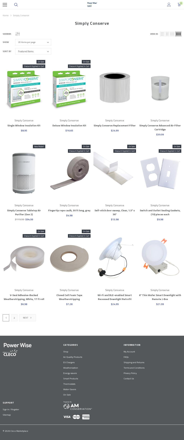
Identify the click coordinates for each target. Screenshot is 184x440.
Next (27, 317)
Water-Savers (69, 389)
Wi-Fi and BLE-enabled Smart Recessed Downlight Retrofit (115, 297)
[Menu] (5, 5)
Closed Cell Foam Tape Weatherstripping (69, 297)
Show (6, 42)
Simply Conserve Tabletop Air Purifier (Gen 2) (24, 212)
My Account (129, 351)
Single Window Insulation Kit (23, 125)
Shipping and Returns (134, 362)
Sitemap (7, 414)
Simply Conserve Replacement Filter (115, 125)
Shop (65, 351)
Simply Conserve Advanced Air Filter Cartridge (160, 127)
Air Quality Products (72, 357)
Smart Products (70, 378)
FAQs (126, 357)
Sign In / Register (11, 409)
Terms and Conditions (134, 367)
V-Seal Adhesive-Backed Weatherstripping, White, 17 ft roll (24, 297)
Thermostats (69, 384)
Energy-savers (70, 373)
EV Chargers (69, 362)
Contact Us (129, 378)
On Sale (67, 394)
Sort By (7, 51)
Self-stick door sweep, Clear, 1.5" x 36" (115, 212)
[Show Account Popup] (169, 4)
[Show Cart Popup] (179, 4)
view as (154, 34)
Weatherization (70, 367)
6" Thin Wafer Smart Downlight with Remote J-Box (160, 297)
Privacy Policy (130, 373)
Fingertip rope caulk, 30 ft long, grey (69, 210)
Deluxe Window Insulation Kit (69, 125)
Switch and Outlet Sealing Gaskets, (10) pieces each (160, 212)
